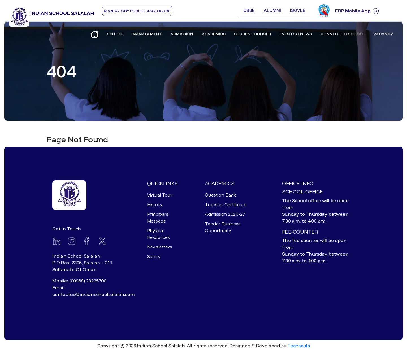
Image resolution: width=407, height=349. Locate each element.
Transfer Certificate (225, 204)
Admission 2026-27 (225, 214)
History (154, 204)
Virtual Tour (159, 195)
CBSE (249, 10)
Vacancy (383, 33)
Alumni (272, 10)
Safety (153, 256)
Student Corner (252, 33)
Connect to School (343, 33)
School (115, 33)
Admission (181, 33)
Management (147, 33)
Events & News (296, 33)
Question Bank (220, 195)
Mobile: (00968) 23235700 (79, 280)
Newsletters (159, 247)
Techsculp (298, 345)
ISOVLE (297, 10)
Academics (214, 33)
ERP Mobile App (366, 10)
